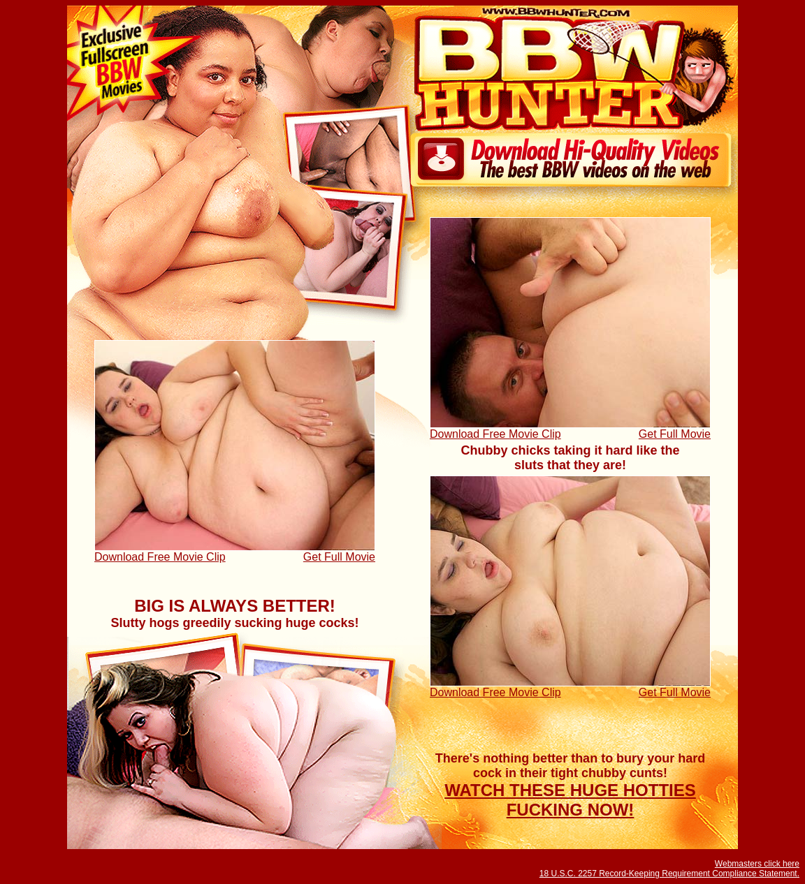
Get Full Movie (675, 434)
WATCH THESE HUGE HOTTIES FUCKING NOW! (570, 800)
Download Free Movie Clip (495, 434)
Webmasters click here (757, 864)
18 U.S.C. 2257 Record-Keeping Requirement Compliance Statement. (669, 873)
